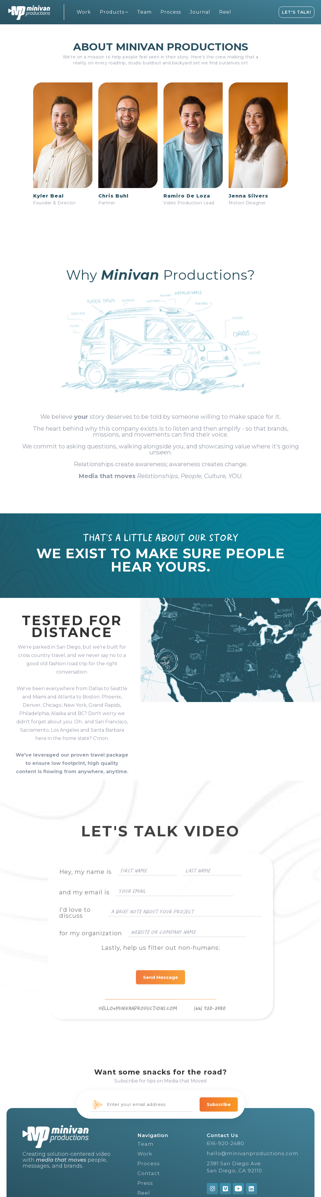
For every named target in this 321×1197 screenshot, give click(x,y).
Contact (148, 1173)
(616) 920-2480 (209, 1023)
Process (148, 1163)
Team (145, 1144)
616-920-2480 (225, 1143)
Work (144, 1154)
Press (145, 1183)
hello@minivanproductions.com (252, 1153)
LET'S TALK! (296, 12)
